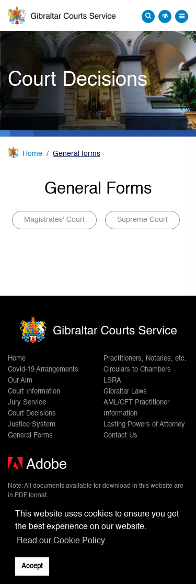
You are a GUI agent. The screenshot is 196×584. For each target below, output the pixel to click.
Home (32, 154)
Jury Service (27, 402)
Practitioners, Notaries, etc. (145, 358)
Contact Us (120, 435)
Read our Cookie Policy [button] (61, 541)
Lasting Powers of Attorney (144, 424)
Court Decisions (32, 413)
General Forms (30, 435)
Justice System (31, 424)
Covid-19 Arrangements (43, 369)
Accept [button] (32, 566)
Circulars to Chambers (137, 369)
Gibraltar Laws (125, 391)
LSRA (112, 380)
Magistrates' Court (54, 219)
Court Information (34, 391)
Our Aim (20, 380)
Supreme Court (142, 219)
